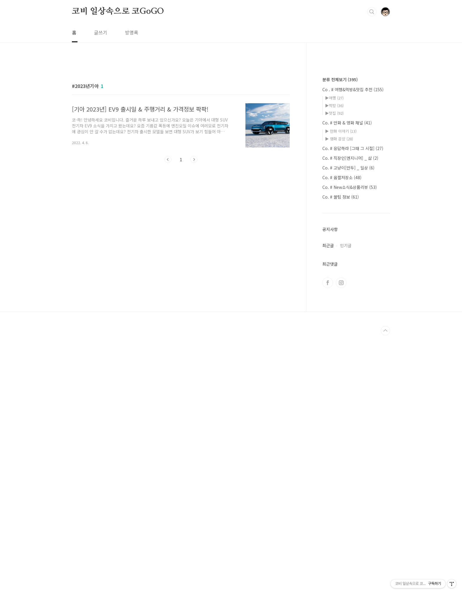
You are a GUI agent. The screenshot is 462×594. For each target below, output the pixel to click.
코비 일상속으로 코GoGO (118, 11)
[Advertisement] (181, 114)
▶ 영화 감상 (339, 315)
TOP (385, 507)
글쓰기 (100, 32)
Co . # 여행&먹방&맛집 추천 (353, 266)
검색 (371, 11)
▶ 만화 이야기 (341, 307)
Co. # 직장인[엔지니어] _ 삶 (350, 334)
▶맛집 (334, 289)
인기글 (346, 422)
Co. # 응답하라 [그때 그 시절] (352, 325)
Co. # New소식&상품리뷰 (349, 364)
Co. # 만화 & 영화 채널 (347, 299)
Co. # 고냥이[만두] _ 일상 (348, 344)
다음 (193, 241)
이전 (167, 241)
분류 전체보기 (340, 256)
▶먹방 (334, 282)
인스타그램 (341, 459)
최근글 (328, 422)
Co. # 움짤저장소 (342, 354)
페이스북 (327, 459)
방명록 (131, 32)
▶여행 (334, 274)
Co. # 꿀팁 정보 (340, 373)
